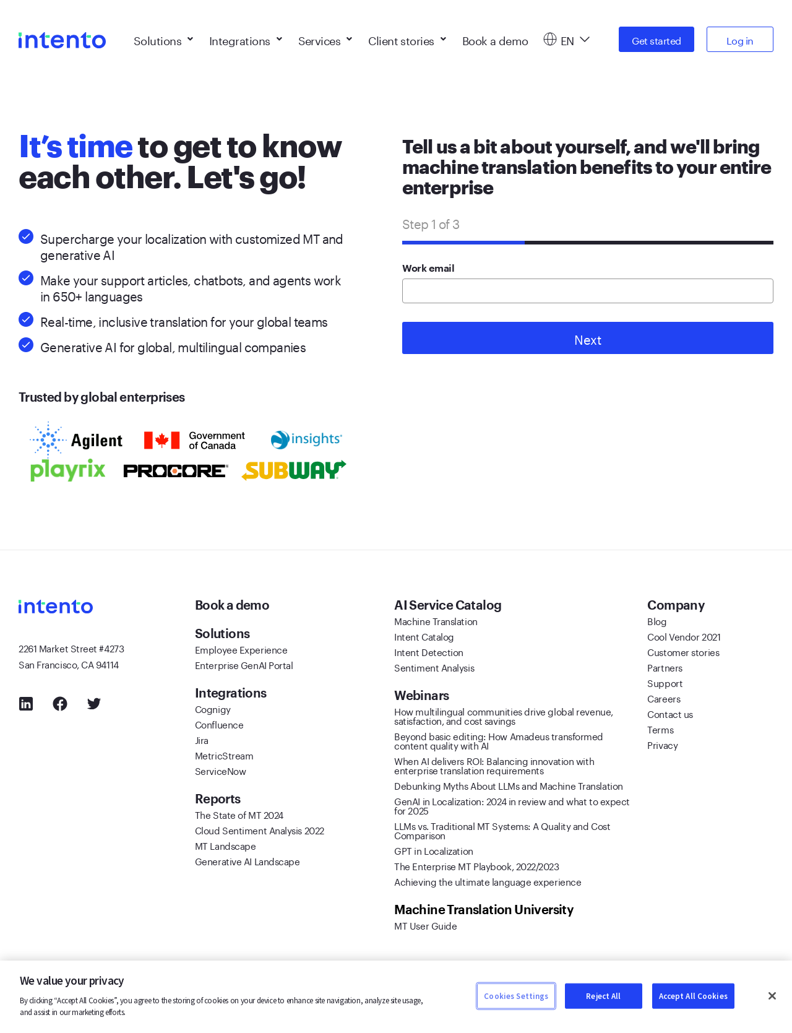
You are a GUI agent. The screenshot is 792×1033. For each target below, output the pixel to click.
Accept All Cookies (693, 995)
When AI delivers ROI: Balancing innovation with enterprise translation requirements (494, 765)
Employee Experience (241, 648)
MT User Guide (425, 924)
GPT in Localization (433, 849)
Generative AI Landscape (247, 860)
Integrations (245, 37)
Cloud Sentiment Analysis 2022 (259, 829)
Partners (664, 666)
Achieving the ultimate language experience (487, 880)
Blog (656, 620)
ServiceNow (220, 770)
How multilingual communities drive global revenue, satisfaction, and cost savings (503, 715)
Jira (202, 739)
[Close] (772, 995)
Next (587, 338)
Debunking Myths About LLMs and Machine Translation (508, 784)
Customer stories (683, 651)
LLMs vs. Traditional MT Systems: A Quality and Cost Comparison (502, 830)
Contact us (670, 713)
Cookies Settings (516, 995)
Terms (660, 728)
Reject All (603, 995)
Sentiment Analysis (434, 666)
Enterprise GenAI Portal (244, 664)
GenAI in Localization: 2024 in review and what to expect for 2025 (512, 805)
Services (325, 37)
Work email (428, 268)
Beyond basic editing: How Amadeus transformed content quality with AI (498, 740)
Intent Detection (428, 651)
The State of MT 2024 (239, 813)
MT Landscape (225, 844)
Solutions (163, 37)
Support (664, 682)
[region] (396, 997)
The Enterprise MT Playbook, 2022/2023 (476, 865)
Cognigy (213, 708)
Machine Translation (435, 620)
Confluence (219, 723)
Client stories (407, 37)
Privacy (662, 744)
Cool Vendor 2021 (683, 635)
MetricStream (224, 754)
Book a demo (495, 37)
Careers (663, 697)
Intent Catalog (424, 635)
